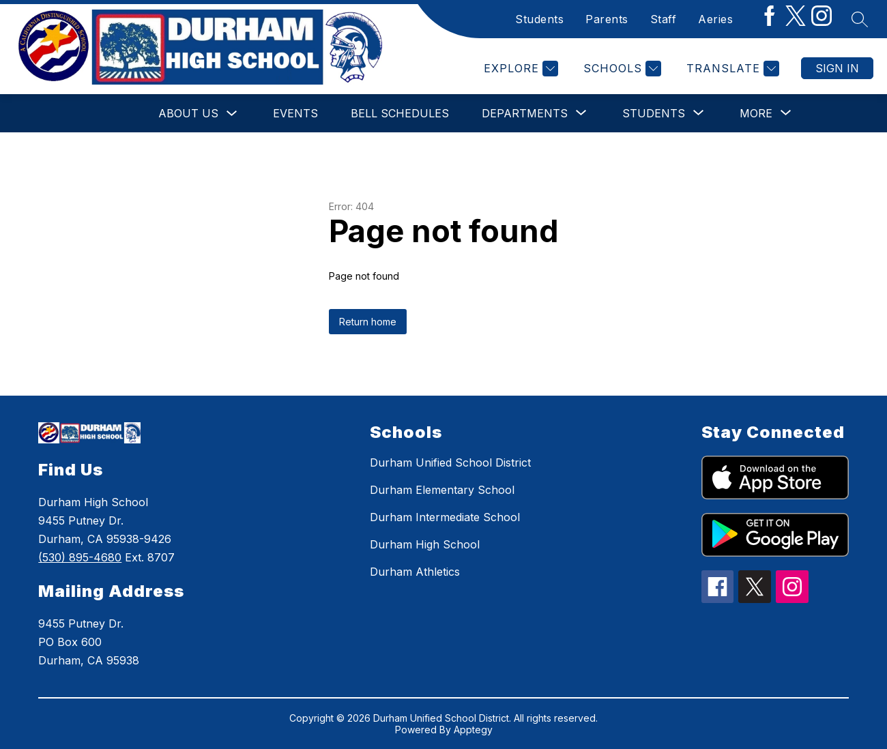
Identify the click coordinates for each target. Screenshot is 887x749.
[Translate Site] (731, 68)
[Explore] (519, 68)
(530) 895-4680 (79, 557)
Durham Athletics (415, 571)
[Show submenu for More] (756, 113)
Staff (663, 19)
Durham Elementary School (442, 490)
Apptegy (473, 729)
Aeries (715, 19)
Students (539, 19)
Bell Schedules (400, 113)
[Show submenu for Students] (653, 113)
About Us (188, 113)
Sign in (837, 68)
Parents (606, 19)
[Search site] (860, 19)
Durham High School (425, 544)
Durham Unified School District (450, 462)
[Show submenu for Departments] (525, 113)
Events (295, 113)
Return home (367, 321)
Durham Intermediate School (445, 517)
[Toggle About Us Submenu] (232, 113)
